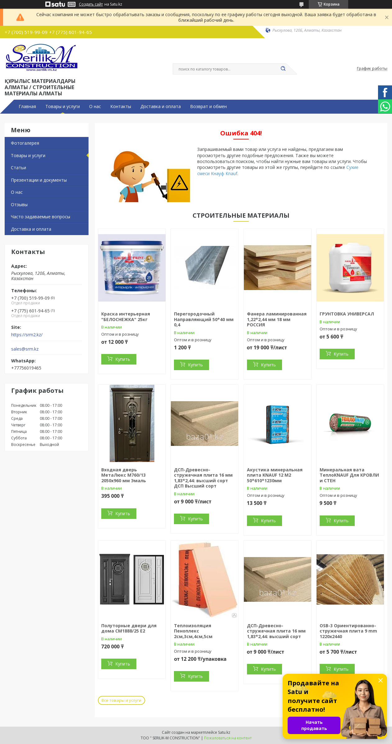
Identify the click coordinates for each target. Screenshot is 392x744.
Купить (122, 359)
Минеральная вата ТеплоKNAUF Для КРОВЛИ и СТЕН (349, 475)
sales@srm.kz (25, 349)
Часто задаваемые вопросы (40, 217)
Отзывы (19, 204)
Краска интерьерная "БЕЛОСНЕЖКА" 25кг (125, 316)
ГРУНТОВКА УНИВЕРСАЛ (347, 314)
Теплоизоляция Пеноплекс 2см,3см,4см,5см (193, 631)
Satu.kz (224, 732)
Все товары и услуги (121, 700)
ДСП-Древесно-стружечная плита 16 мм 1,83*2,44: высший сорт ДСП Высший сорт (203, 478)
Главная (27, 106)
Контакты (120, 106)
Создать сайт (91, 4)
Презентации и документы (39, 180)
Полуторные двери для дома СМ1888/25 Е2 (129, 628)
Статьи (18, 167)
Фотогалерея (25, 143)
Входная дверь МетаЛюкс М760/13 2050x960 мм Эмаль (123, 475)
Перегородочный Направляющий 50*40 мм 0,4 (204, 319)
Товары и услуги (62, 106)
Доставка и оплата (160, 106)
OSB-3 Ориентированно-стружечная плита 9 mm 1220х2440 (348, 631)
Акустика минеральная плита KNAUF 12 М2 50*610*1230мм (275, 475)
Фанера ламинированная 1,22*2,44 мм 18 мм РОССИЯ (277, 319)
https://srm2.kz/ (27, 335)
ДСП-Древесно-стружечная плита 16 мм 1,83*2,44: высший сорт (276, 631)
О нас (95, 106)
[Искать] (283, 69)
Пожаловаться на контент (228, 738)
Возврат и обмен (208, 106)
